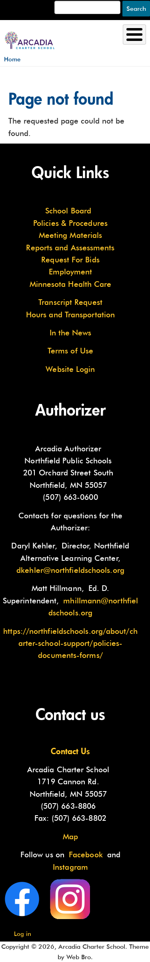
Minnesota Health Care (71, 284)
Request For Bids (70, 259)
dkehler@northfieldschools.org (70, 570)
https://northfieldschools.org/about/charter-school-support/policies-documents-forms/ (70, 643)
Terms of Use (70, 350)
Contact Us (70, 751)
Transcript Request (70, 302)
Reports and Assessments (70, 247)
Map (70, 836)
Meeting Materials (70, 235)
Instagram (70, 867)
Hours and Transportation (70, 314)
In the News (71, 332)
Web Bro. (79, 957)
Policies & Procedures (70, 223)
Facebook (86, 854)
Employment (70, 271)
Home (12, 59)
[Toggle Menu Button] (134, 34)
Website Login (70, 369)
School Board (68, 210)
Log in (22, 934)
